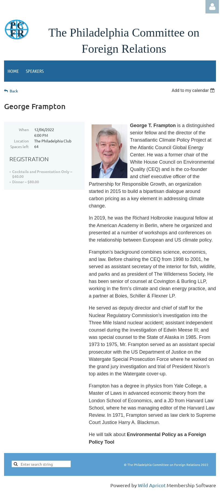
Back (14, 91)
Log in (212, 6)
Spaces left (19, 146)
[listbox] (194, 90)
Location (21, 140)
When (24, 129)
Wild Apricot (152, 485)
